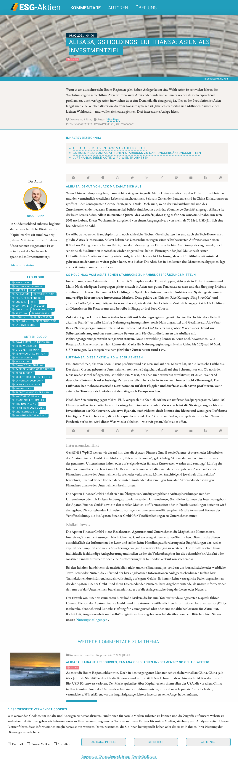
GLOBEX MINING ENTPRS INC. (31, 392)
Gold (35, 290)
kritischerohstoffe (27, 286)
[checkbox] (9, 744)
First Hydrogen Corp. (28, 408)
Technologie (44, 294)
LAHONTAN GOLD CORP (27, 380)
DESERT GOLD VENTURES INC (31, 377)
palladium (20, 294)
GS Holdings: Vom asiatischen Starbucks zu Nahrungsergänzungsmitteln (137, 153)
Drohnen (20, 321)
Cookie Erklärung (144, 756)
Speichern (156, 742)
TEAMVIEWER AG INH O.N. (29, 353)
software (20, 306)
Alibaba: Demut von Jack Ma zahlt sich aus (110, 148)
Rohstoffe (21, 282)
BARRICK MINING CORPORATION (32, 369)
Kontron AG (21, 388)
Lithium (18, 317)
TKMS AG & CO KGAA (26, 384)
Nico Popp (113, 119)
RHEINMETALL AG (24, 404)
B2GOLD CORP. (22, 373)
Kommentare (85, 8)
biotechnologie (45, 321)
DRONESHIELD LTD (24, 411)
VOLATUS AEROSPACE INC (29, 415)
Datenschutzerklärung (114, 756)
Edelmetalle (42, 309)
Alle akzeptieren (103, 742)
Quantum (20, 309)
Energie (19, 302)
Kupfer (18, 290)
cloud (39, 306)
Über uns (146, 8)
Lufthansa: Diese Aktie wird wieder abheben (111, 158)
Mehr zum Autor (22, 265)
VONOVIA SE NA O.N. (26, 396)
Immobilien (40, 313)
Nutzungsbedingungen (91, 619)
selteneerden (41, 317)
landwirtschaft (25, 325)
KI (33, 302)
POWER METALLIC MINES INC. (31, 342)
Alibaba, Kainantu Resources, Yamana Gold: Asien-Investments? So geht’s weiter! (137, 662)
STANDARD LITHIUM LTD (28, 400)
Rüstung (19, 313)
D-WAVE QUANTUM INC (27, 365)
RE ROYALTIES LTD (24, 346)
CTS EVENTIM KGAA (25, 350)
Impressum (89, 756)
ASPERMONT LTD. (24, 357)
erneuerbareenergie (27, 298)
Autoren (118, 8)
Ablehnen (208, 742)
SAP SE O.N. (21, 361)
